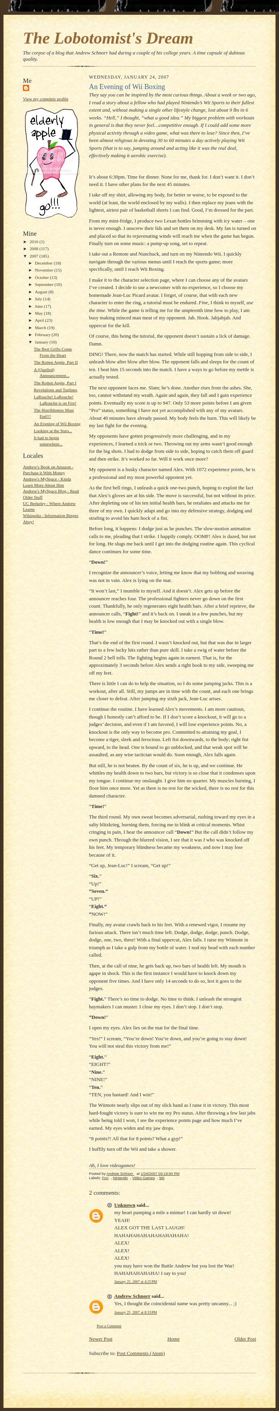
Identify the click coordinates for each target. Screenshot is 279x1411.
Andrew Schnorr (132, 1296)
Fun (105, 1178)
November (44, 270)
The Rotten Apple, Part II (56, 362)
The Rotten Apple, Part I (55, 382)
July (39, 298)
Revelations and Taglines (55, 389)
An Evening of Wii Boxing (57, 423)
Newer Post (100, 1339)
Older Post (245, 1339)
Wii (161, 1178)
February (43, 334)
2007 (34, 256)
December (44, 263)
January (42, 342)
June (39, 306)
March (41, 327)
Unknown (124, 1205)
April (40, 320)
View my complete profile (45, 98)
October (42, 277)
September (45, 284)
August (42, 291)
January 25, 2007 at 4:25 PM (135, 1282)
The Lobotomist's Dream (108, 38)
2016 (34, 241)
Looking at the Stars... (53, 430)
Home (173, 1339)
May (39, 313)
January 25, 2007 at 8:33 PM (135, 1312)
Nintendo (120, 1178)
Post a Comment (109, 1326)
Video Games (143, 1178)
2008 (34, 248)
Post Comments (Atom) (141, 1353)
